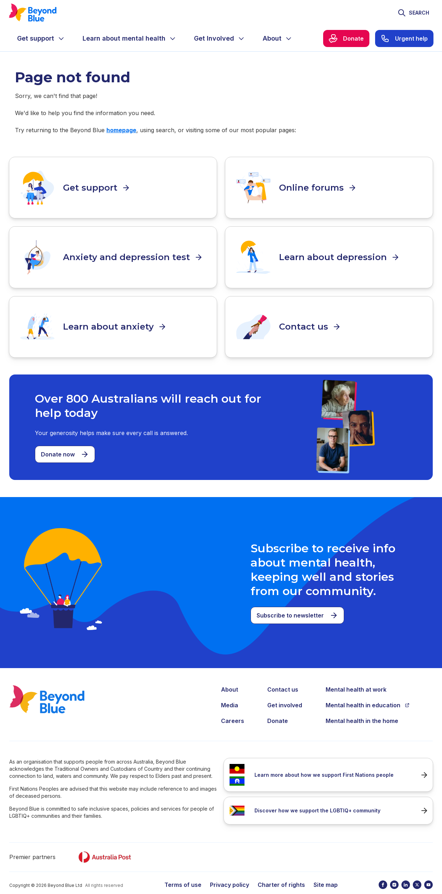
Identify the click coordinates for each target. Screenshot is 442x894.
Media (229, 693)
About (229, 677)
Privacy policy (229, 872)
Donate (277, 708)
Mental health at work (356, 677)
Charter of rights (281, 872)
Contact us (282, 677)
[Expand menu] (61, 38)
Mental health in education (368, 693)
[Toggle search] (413, 13)
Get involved (284, 693)
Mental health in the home (362, 708)
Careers (232, 708)
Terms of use (182, 872)
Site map (326, 872)
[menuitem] (41, 38)
